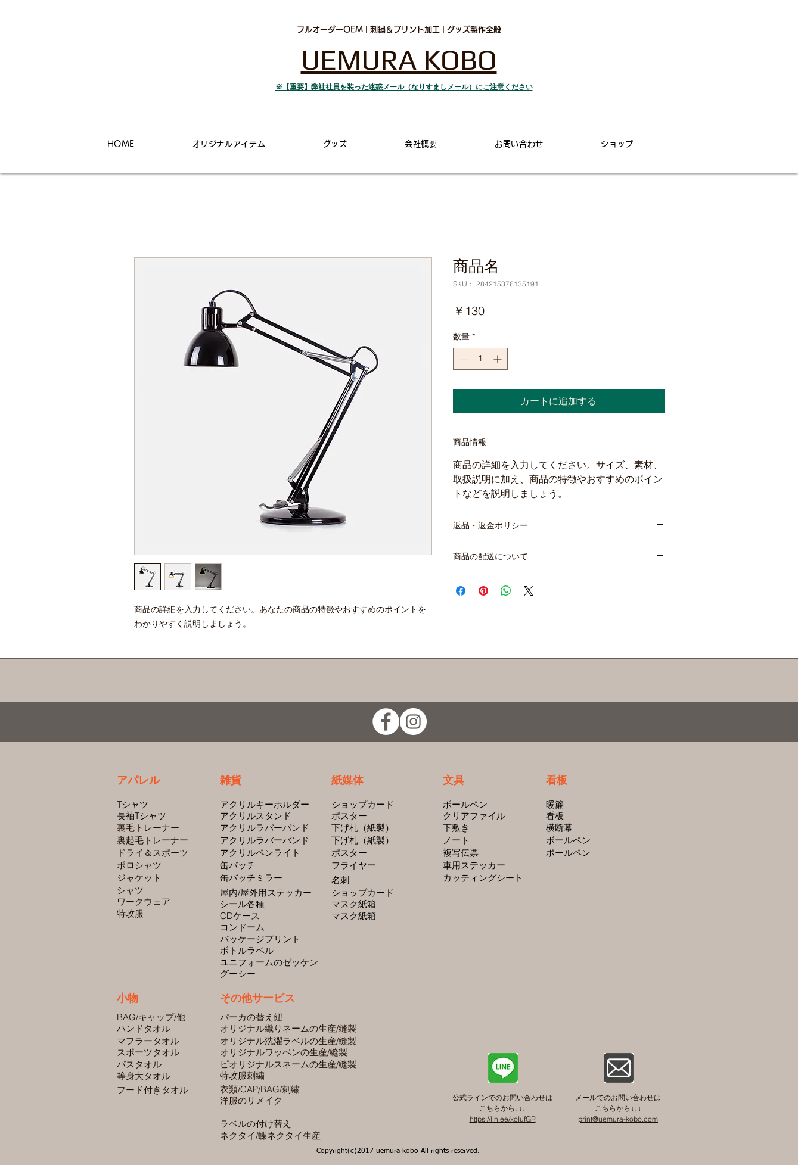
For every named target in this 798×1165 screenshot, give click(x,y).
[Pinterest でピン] (483, 591)
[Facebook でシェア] (461, 591)
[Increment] (498, 358)
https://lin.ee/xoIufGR (503, 1118)
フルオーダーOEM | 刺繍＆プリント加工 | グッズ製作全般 (399, 29)
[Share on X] (528, 591)
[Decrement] (462, 358)
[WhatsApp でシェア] (506, 591)
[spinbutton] (480, 358)
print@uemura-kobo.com (618, 1118)
